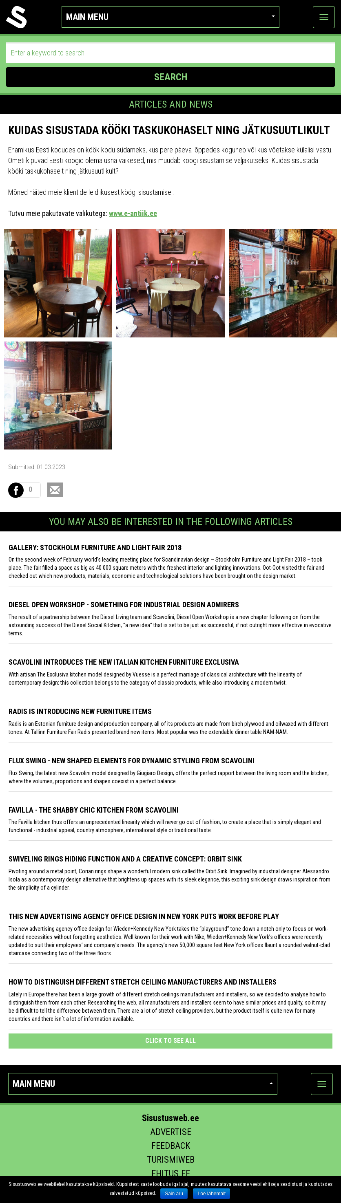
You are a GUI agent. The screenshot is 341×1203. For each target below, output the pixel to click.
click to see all (170, 1040)
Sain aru (174, 1193)
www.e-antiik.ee (133, 213)
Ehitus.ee (170, 1173)
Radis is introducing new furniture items (80, 711)
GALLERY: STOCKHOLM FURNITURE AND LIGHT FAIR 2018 (95, 547)
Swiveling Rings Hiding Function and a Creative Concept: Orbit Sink (125, 859)
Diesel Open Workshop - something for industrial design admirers (124, 604)
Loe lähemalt (211, 1193)
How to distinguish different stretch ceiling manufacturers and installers (143, 982)
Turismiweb (171, 1160)
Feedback (170, 1146)
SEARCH (170, 77)
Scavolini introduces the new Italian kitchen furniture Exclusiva (124, 662)
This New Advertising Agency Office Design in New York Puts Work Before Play (144, 916)
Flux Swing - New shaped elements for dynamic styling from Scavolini (132, 760)
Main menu (170, 17)
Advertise (170, 1132)
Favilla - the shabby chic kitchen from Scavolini (94, 810)
